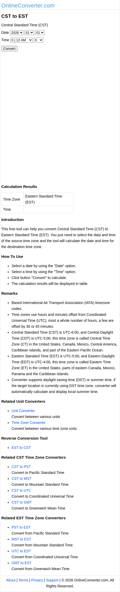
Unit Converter (23, 411)
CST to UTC (21, 490)
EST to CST (21, 448)
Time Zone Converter (29, 423)
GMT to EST (22, 563)
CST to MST (21, 478)
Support (52, 580)
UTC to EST (21, 551)
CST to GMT (22, 502)
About (11, 580)
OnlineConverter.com (28, 5)
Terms (23, 580)
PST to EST (21, 527)
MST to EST (21, 539)
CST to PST (21, 467)
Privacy (37, 580)
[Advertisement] (60, 116)
